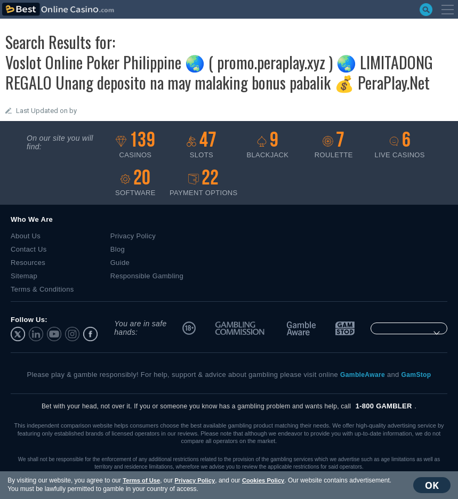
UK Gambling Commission (240, 328)
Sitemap (24, 276)
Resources (28, 263)
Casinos (135, 145)
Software (135, 183)
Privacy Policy (192, 480)
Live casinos (400, 145)
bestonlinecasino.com (58, 9)
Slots (202, 145)
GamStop (344, 328)
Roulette (334, 145)
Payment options (204, 183)
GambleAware (301, 328)
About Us (26, 236)
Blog (117, 249)
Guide (120, 263)
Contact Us (29, 249)
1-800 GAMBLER (384, 406)
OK (434, 485)
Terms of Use (139, 480)
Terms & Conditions (42, 289)
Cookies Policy (261, 480)
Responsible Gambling (146, 276)
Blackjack (268, 145)
